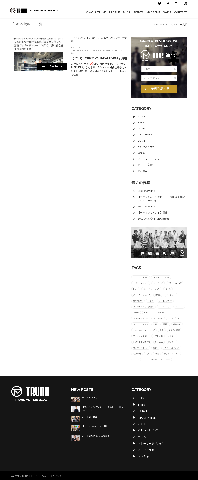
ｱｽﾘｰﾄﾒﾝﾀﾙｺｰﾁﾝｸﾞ (100, 38)
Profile (114, 12)
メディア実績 (145, 164)
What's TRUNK (96, 12)
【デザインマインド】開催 (152, 212)
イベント (179, 307)
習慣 (162, 330)
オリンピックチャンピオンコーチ (156, 359)
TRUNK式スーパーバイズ (144, 330)
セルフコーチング (140, 324)
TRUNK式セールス (171, 348)
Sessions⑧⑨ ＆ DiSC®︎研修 (153, 218)
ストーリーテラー (140, 318)
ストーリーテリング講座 (143, 307)
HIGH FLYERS (82, 50)
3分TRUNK (158, 336)
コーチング (158, 283)
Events (138, 12)
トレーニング (164, 307)
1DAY (146, 312)
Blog (126, 12)
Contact (180, 12)
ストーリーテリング (149, 158)
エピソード (158, 318)
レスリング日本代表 (141, 342)
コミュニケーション (151, 289)
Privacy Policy (41, 476)
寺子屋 (136, 312)
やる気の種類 (174, 330)
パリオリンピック (161, 312)
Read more (52, 66)
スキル (168, 289)
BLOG (74, 38)
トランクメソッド (140, 283)
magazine (153, 12)
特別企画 (137, 354)
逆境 (157, 354)
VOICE (167, 12)
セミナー (171, 342)
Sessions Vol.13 (146, 190)
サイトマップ (55, 476)
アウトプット (173, 318)
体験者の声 (138, 301)
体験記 (165, 324)
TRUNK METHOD (140, 277)
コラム (112, 38)
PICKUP (142, 128)
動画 (155, 324)
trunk (135, 289)
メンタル (143, 170)
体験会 (158, 295)
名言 (148, 354)
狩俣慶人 (177, 324)
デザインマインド (171, 354)
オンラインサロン (140, 348)
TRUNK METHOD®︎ (97, 50)
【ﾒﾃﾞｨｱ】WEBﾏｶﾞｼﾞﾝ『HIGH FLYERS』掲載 (99, 58)
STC (135, 359)
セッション (170, 295)
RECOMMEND (85, 38)
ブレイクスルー (165, 301)
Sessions (159, 342)
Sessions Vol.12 (146, 206)
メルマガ (171, 336)
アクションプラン (140, 336)
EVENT (142, 122)
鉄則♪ (155, 348)
